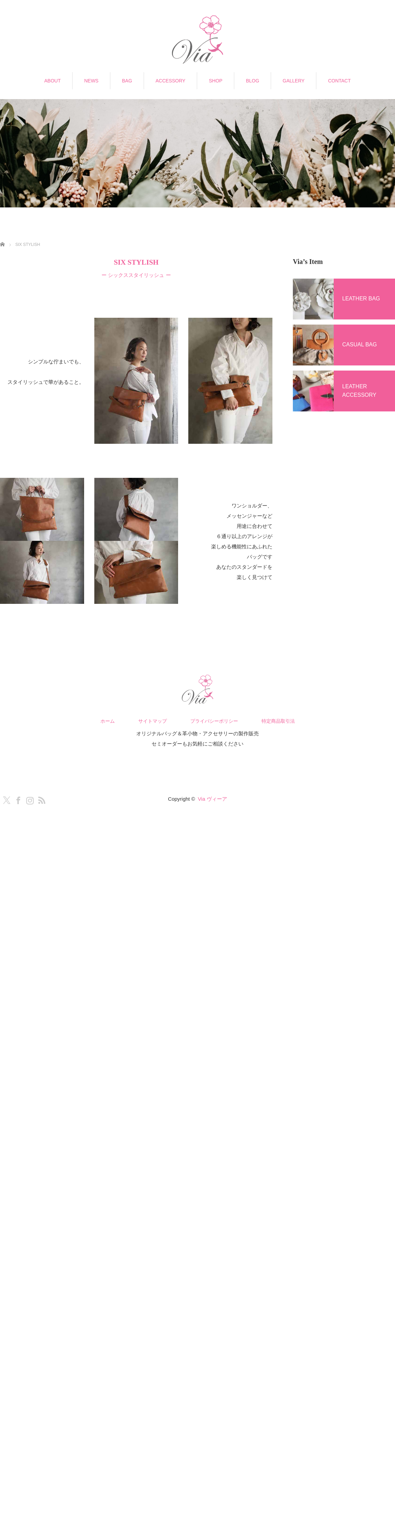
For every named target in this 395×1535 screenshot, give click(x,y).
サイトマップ (152, 721)
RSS (40, 799)
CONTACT (339, 80)
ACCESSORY (171, 80)
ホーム (107, 721)
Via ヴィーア (212, 799)
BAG (127, 80)
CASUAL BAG (359, 344)
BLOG (252, 80)
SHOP (215, 80)
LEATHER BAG (361, 298)
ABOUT (52, 80)
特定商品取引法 (278, 721)
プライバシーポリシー (214, 721)
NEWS (91, 80)
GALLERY (293, 80)
